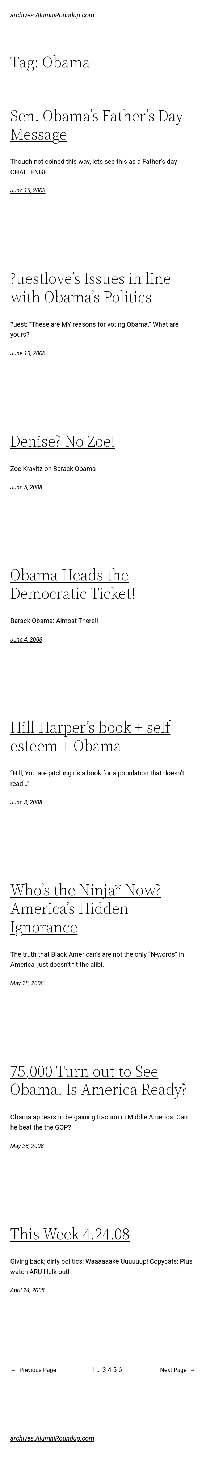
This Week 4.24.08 (70, 1234)
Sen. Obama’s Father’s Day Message (96, 125)
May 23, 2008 (26, 1146)
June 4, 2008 (26, 639)
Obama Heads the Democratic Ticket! (72, 584)
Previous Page (33, 1370)
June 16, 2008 (27, 190)
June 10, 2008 (27, 353)
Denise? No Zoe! (62, 441)
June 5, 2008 (26, 487)
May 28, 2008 (26, 983)
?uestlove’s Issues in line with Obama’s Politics (90, 287)
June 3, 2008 (26, 802)
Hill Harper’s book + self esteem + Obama (90, 736)
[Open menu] (191, 15)
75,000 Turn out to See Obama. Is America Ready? (98, 1080)
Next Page (178, 1370)
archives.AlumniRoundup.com (52, 15)
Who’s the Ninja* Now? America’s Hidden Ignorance (85, 908)
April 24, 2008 (27, 1290)
